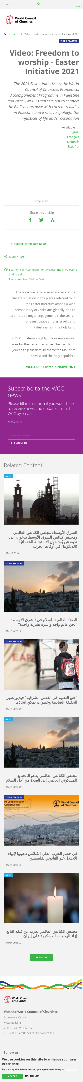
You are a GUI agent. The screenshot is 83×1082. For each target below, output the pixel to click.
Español (73, 146)
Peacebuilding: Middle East (26, 279)
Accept (12, 1076)
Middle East (16, 257)
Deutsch (73, 142)
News (15, 34)
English (74, 132)
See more (41, 957)
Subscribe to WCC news (30, 244)
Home (5, 33)
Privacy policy (15, 421)
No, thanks (32, 1076)
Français (73, 137)
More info (71, 1069)
